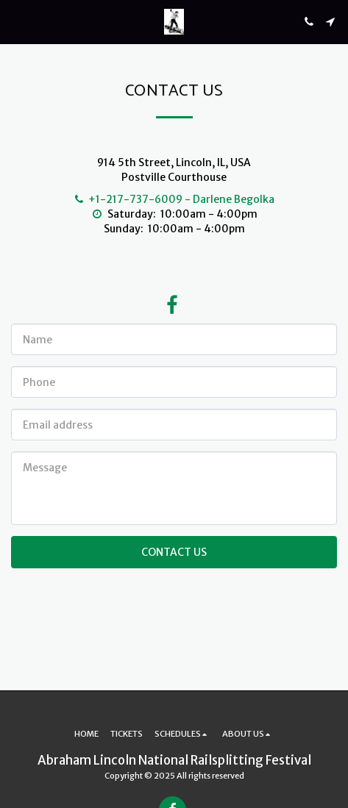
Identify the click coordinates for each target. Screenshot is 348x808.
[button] (16, 21)
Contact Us (174, 552)
